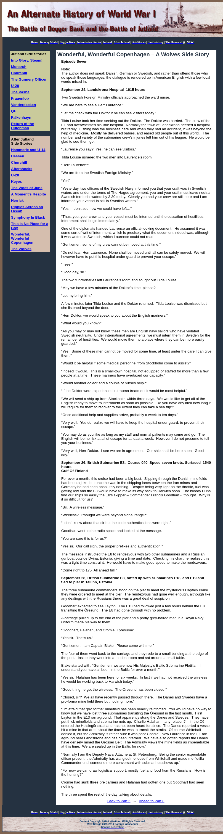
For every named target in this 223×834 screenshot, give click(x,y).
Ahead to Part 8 (151, 801)
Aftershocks (21, 169)
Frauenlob (20, 98)
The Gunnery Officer (29, 79)
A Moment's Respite (28, 194)
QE (13, 111)
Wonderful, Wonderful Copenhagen (22, 238)
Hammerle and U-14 (28, 150)
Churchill (19, 73)
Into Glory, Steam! (27, 60)
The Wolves (21, 249)
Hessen (17, 156)
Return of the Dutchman (22, 126)
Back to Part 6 (119, 801)
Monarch (18, 67)
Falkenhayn (21, 117)
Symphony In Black (28, 217)
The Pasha (20, 92)
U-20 (15, 86)
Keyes (16, 181)
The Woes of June (27, 188)
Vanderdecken (23, 105)
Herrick (17, 200)
